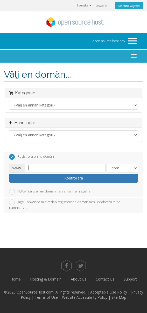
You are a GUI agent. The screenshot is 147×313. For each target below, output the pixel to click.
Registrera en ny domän (31, 157)
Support (130, 279)
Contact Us (105, 279)
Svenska (84, 5)
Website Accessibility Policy (84, 297)
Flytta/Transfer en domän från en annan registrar (50, 192)
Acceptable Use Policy (108, 292)
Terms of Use (46, 297)
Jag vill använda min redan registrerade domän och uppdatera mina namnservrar (64, 204)
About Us (78, 279)
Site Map (118, 297)
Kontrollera (73, 178)
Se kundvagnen (129, 6)
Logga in (101, 5)
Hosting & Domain (45, 279)
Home (15, 279)
